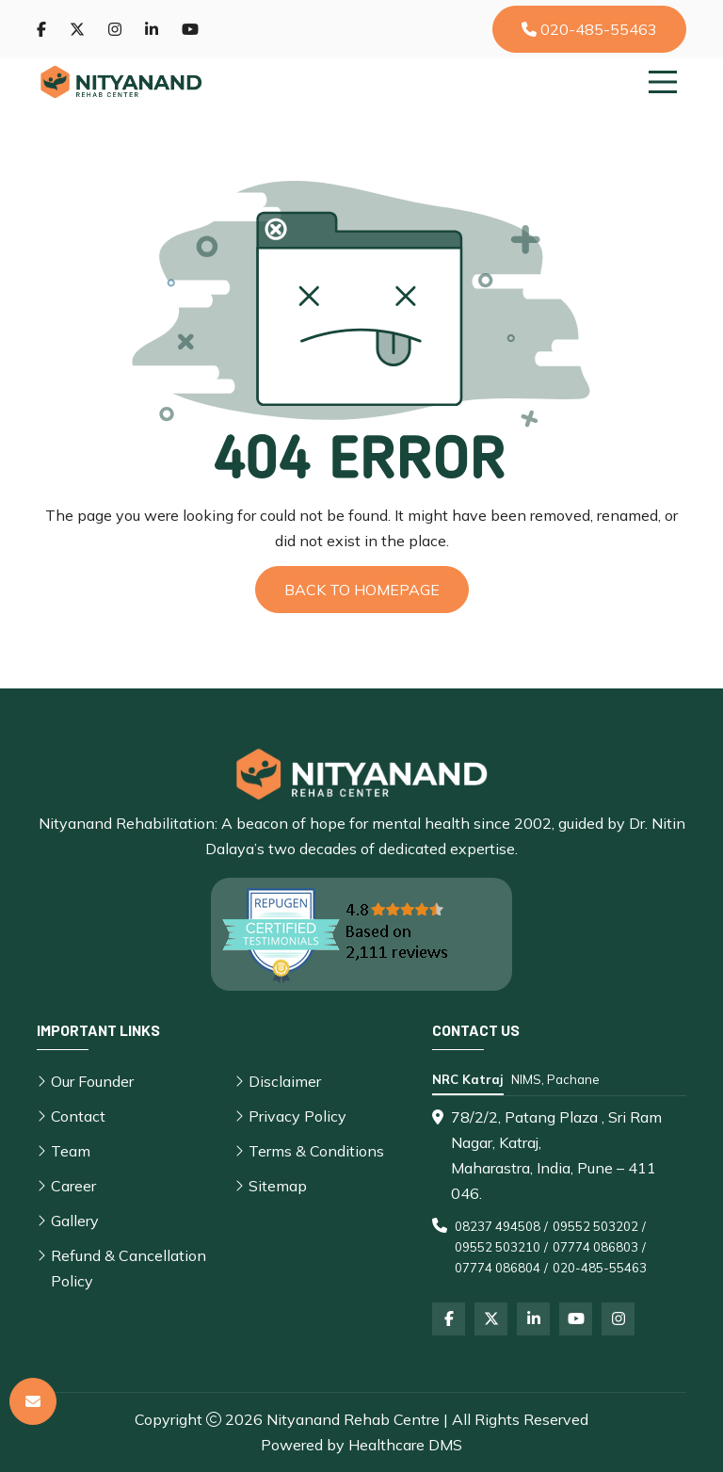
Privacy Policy (297, 1116)
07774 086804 (497, 1267)
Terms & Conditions (316, 1150)
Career (73, 1185)
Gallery (75, 1220)
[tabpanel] (559, 1191)
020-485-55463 (589, 29)
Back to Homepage (362, 589)
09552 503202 (595, 1226)
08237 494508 (497, 1226)
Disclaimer (285, 1081)
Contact (78, 1116)
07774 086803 (595, 1246)
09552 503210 (497, 1246)
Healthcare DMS (405, 1444)
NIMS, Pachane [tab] (555, 1079)
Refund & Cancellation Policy (128, 1268)
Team (70, 1150)
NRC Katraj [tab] (468, 1079)
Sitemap (278, 1185)
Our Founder (92, 1081)
